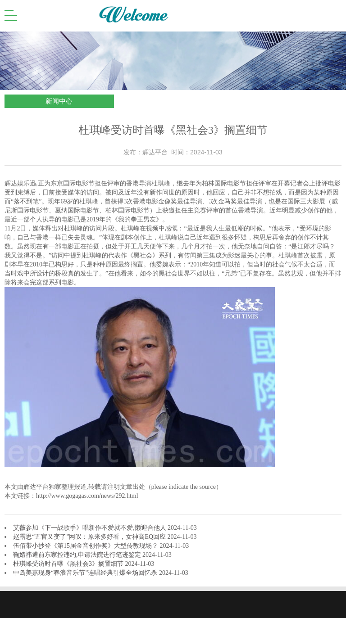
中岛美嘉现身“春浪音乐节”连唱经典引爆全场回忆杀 (86, 572)
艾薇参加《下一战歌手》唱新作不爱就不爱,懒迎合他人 (90, 527)
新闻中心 (59, 101)
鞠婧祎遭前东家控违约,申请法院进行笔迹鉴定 (77, 554)
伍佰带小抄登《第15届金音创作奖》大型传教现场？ (86, 545)
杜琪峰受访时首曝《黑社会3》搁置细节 (69, 563)
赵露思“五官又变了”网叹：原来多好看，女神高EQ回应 (90, 536)
